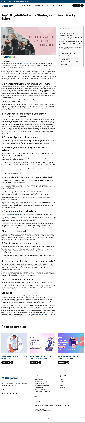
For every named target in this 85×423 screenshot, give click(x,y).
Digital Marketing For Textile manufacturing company (68, 358)
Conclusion (64, 64)
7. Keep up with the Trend (67, 53)
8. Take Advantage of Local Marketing (71, 56)
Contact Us (60, 5)
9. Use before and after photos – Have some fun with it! (71, 58)
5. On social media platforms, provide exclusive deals (71, 48)
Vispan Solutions (42, 314)
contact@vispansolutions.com (22, 1)
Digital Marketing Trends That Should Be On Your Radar (40, 358)
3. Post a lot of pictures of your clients (71, 41)
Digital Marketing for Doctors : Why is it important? (14, 358)
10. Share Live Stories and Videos (70, 62)
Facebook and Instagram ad (19, 214)
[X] (5, 57)
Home (23, 5)
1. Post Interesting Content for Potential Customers (68, 34)
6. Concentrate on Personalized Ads (70, 51)
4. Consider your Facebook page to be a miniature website (71, 44)
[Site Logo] (7, 5)
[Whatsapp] (11, 57)
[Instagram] (14, 57)
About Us (30, 5)
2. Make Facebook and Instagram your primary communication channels (71, 38)
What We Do (39, 5)
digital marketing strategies (27, 64)
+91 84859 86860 (7, 1)
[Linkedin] (8, 57)
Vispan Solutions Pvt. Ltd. (40, 418)
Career (53, 5)
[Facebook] (3, 57)
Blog (47, 5)
